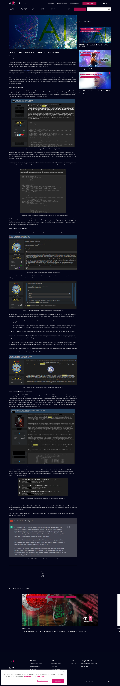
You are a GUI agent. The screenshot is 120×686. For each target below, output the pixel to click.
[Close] (64, 672)
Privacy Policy (108, 681)
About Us (69, 9)
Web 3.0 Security (42, 9)
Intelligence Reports (53, 9)
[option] (60, 615)
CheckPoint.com (95, 681)
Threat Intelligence (55, 669)
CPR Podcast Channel (24, 9)
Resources (62, 9)
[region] (34, 677)
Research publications (35, 666)
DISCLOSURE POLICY (62, 3)
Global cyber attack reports (36, 663)
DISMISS (58, 681)
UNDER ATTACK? (89, 3)
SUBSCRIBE (80, 9)
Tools (52, 660)
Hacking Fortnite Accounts (88, 69)
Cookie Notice (41, 677)
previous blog (27, 70)
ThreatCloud (54, 666)
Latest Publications (12, 9)
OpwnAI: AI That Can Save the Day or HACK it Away (94, 92)
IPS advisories (33, 669)
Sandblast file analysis (56, 663)
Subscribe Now (84, 666)
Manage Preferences (42, 681)
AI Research (34, 9)
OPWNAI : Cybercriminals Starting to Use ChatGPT (93, 46)
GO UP (43, 574)
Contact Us (73, 663)
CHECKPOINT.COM (74, 3)
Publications (33, 660)
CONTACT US (51, 3)
